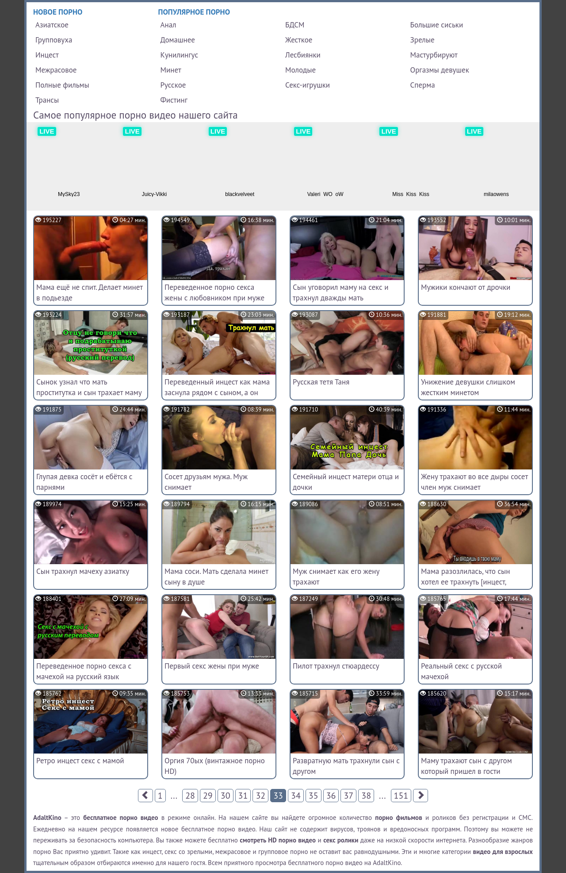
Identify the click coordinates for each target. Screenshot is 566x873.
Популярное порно (194, 12)
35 (313, 795)
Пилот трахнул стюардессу (336, 666)
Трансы (47, 100)
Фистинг (174, 100)
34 (296, 795)
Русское (173, 85)
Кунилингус (180, 55)
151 (401, 795)
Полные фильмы (62, 85)
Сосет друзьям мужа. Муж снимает (206, 482)
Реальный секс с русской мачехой (461, 671)
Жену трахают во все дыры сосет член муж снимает (474, 482)
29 (208, 795)
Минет (171, 70)
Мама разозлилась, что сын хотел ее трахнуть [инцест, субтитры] (465, 581)
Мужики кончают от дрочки (465, 287)
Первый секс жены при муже (211, 666)
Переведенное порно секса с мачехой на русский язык (83, 671)
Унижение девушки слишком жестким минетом (468, 387)
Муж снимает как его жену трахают (336, 576)
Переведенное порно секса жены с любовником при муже (214, 292)
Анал (168, 25)
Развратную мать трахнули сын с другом (346, 766)
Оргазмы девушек (439, 70)
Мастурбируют (434, 55)
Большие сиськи (436, 25)
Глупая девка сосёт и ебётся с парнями (84, 482)
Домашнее (178, 40)
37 (348, 795)
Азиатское (52, 25)
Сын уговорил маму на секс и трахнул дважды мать (341, 292)
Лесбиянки (303, 55)
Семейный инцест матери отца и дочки (346, 482)
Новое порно (58, 12)
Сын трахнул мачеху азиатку (82, 571)
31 (243, 795)
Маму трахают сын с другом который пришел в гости (466, 766)
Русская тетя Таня (321, 382)
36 (331, 795)
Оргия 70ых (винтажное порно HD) (214, 766)
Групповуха (53, 40)
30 (225, 795)
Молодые (300, 70)
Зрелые (422, 40)
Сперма (422, 85)
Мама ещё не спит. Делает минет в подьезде (89, 292)
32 (260, 795)
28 (190, 795)
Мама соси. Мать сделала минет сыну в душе (216, 576)
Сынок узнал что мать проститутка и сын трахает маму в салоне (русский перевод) (89, 392)
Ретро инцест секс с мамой (80, 760)
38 (366, 795)
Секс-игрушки (307, 85)
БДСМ (295, 25)
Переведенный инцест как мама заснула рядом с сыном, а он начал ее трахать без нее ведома (218, 392)
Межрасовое (55, 70)
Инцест (47, 55)
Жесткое (298, 40)
